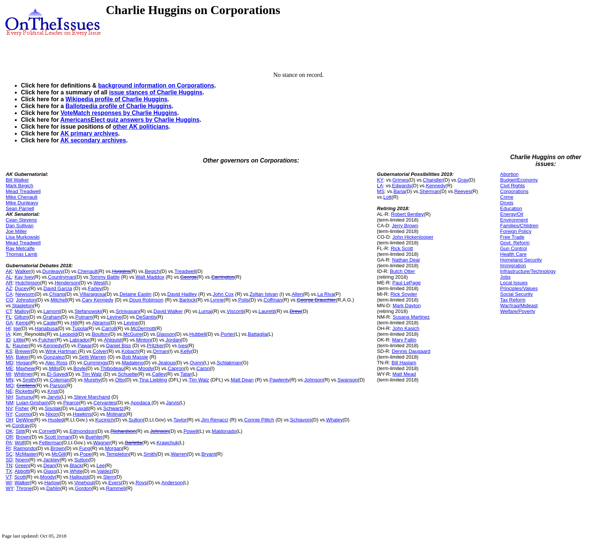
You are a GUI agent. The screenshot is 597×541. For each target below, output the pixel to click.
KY (380, 180)
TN (9, 465)
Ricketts (24, 391)
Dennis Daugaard (411, 351)
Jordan (173, 340)
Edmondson (83, 431)
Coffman (272, 300)
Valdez (104, 471)
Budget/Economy (519, 180)
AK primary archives (89, 133)
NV (9, 408)
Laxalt (82, 408)
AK (9, 271)
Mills (54, 368)
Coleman (60, 380)
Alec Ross (56, 362)
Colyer (100, 351)
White (76, 471)
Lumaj (205, 311)
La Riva (325, 294)
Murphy (92, 380)
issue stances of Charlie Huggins (155, 92)
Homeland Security (521, 260)
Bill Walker (17, 180)
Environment (514, 220)
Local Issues (514, 283)
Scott (20, 477)
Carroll (109, 328)
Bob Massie (135, 357)
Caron (203, 368)
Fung (85, 448)
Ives (182, 345)
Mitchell (59, 300)
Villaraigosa (92, 294)
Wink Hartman (61, 351)
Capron (176, 368)
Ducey (22, 288)
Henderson (67, 283)
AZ (9, 288)
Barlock (187, 300)
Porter (227, 334)
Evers (115, 482)
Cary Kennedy (97, 300)
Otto (120, 380)
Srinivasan (127, 311)
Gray (463, 180)
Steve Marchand (92, 397)
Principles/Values (519, 288)
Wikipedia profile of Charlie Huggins (116, 99)
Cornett (47, 431)
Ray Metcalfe (20, 248)
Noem (22, 460)
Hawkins (82, 414)
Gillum (21, 317)
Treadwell (185, 271)
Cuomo (23, 414)
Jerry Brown (405, 225)
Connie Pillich (259, 420)
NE (9, 391)
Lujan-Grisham (32, 402)
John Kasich (406, 328)
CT (9, 311)
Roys (141, 482)
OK (9, 431)
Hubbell (197, 334)
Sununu (24, 397)
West (99, 283)
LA (380, 185)
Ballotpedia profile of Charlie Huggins (118, 106)
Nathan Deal (406, 260)
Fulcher (46, 340)
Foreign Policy (516, 231)
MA (9, 357)
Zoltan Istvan (264, 294)
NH (9, 397)
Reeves (462, 191)
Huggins (121, 271)
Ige (16, 328)
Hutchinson (27, 283)
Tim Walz (91, 374)
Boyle (79, 368)
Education (511, 208)
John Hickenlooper (413, 237)
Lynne (217, 300)
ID (8, 340)
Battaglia (257, 334)
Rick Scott (402, 248)
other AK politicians (141, 126)
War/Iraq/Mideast (519, 305)
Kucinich (104, 420)
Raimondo (24, 448)
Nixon (52, 414)
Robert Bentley (407, 214)
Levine (114, 317)
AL (9, 277)
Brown (23, 437)
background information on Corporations (156, 85)
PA (9, 442)
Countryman (61, 277)
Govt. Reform (515, 243)
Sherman (430, 191)
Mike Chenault (21, 197)
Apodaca (141, 402)
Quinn (196, 362)
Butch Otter (402, 271)
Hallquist (79, 477)
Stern (109, 477)
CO (9, 300)
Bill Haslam (403, 362)
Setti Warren (92, 357)
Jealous (166, 362)
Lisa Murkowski (23, 237)
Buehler (94, 437)
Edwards (402, 185)
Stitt (20, 431)
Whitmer (23, 374)
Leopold (68, 334)
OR (9, 437)
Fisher (22, 408)
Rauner (21, 345)
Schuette (127, 374)
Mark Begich (19, 185)
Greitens (25, 385)
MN (9, 380)
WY (9, 488)
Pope (85, 454)
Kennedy (53, 345)
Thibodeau (112, 368)
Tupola (79, 328)
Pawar (85, 345)
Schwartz (113, 408)
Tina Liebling (153, 380)
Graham (52, 317)
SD (9, 460)
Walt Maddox (150, 277)
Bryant (208, 454)
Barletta (133, 442)
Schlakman (229, 362)
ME (9, 368)
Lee (100, 465)
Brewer (23, 351)
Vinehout (84, 482)
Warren (179, 454)
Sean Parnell (20, 208)
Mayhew (25, 368)
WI (9, 482)
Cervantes (105, 402)
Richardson (123, 431)
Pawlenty (280, 380)
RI (8, 448)
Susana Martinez (411, 317)
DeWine (25, 420)
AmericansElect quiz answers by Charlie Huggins (130, 119)
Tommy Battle (104, 277)
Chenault (87, 271)
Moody (145, 368)
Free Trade (512, 237)
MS (381, 191)
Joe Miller (16, 231)
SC (9, 454)
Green (22, 465)
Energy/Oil (512, 214)
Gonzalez (53, 357)
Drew (295, 311)
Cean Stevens (21, 220)
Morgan (113, 448)
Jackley (51, 460)
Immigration (513, 265)
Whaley (334, 420)
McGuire (132, 334)
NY (9, 414)
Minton (143, 340)
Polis (243, 300)
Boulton (100, 334)
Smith (28, 380)
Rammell (116, 488)
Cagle (49, 323)
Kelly (185, 351)
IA (8, 334)
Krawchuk (167, 442)
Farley (95, 288)
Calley (159, 374)
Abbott (21, 471)
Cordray (21, 425)
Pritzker (155, 345)
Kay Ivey (24, 277)
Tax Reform (512, 300)
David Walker (168, 311)
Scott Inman (58, 437)
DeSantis (146, 317)
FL (8, 317)
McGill (58, 454)
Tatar (186, 374)
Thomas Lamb (21, 254)
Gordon (83, 488)
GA (9, 323)
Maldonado (224, 431)
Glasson (165, 334)
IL (8, 345)
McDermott (143, 328)
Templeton (117, 454)
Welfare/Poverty (517, 311)
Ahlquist (112, 340)
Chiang (57, 294)
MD (9, 362)
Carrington (223, 277)
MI (8, 374)
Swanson (347, 380)
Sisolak (53, 408)
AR (9, 283)
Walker (22, 271)
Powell (191, 431)
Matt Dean (242, 380)
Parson (57, 385)
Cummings (95, 362)
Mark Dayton (407, 305)
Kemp (22, 323)
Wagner (101, 442)
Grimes (401, 180)
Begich (152, 271)
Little (18, 340)
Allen (297, 294)
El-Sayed (57, 374)
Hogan (23, 362)
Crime (507, 197)
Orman (160, 351)
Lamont (51, 311)
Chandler (433, 180)
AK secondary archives (93, 140)
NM (9, 402)
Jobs (505, 277)
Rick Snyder (403, 294)
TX (9, 471)
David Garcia (57, 288)
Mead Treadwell (23, 191)
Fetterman (50, 442)
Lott (387, 197)
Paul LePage (407, 283)
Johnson (313, 380)
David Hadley (182, 294)
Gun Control (513, 248)
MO (10, 385)
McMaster (26, 454)
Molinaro (115, 414)
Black (76, 465)
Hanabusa (46, 328)
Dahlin (53, 488)
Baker (22, 357)
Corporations (514, 191)
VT (8, 477)
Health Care (513, 254)
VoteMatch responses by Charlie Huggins (119, 113)
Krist (52, 391)
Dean (49, 465)
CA (9, 294)
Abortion (509, 174)
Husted (56, 420)
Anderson (172, 482)
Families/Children (519, 225)
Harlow (51, 482)
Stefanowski (88, 311)
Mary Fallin (404, 340)
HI (8, 328)
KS (9, 351)
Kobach (129, 351)
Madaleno (133, 362)
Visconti (235, 311)
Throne (24, 488)
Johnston (26, 300)
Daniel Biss (118, 345)
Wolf (20, 442)
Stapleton (22, 305)
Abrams (100, 323)
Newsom (25, 294)
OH (9, 420)
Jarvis (53, 397)
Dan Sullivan (20, 225)
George (188, 277)
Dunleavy (52, 271)
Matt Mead (404, 374)
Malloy (21, 311)
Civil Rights (512, 185)
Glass (49, 471)
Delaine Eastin (136, 294)
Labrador (79, 340)
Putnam (84, 317)
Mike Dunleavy (22, 203)
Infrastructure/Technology (528, 271)
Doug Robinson (146, 300)
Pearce (71, 402)
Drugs (507, 203)
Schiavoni (300, 420)
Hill (74, 323)
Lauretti (267, 311)
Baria (399, 191)
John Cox (223, 294)
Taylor (180, 420)
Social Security (516, 294)
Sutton (136, 420)
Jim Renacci (214, 420)
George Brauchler (316, 300)
